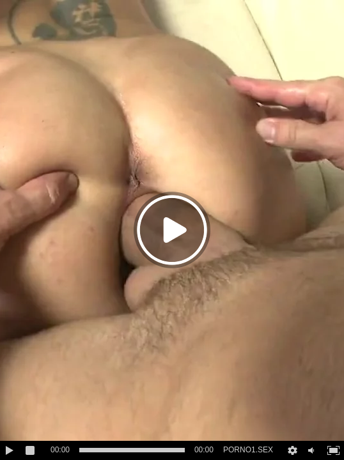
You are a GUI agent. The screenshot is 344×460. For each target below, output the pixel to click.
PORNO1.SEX (248, 449)
